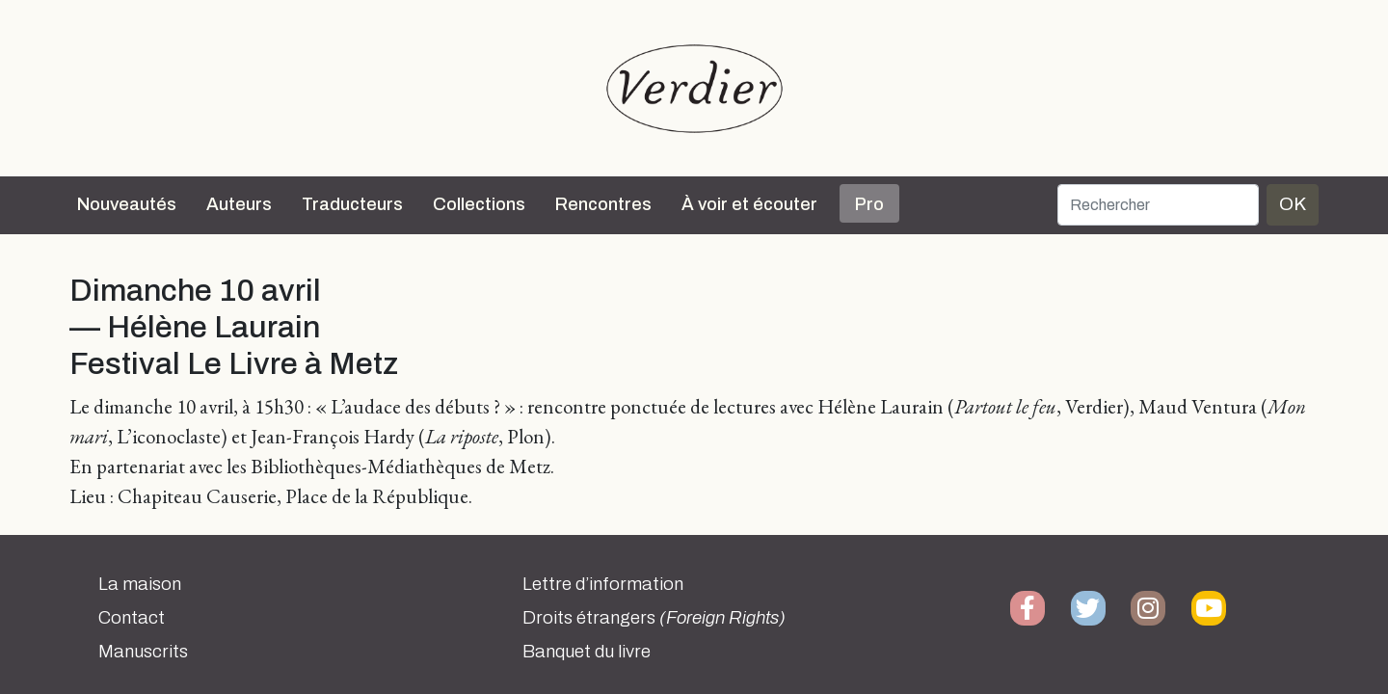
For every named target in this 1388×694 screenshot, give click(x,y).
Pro (869, 204)
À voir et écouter (749, 204)
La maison (139, 584)
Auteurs (239, 204)
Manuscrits (143, 651)
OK (1292, 204)
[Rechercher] (1158, 205)
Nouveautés (126, 204)
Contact (131, 617)
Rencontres (603, 204)
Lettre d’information (602, 584)
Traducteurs (352, 204)
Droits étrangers (654, 617)
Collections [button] (479, 204)
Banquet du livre (586, 651)
